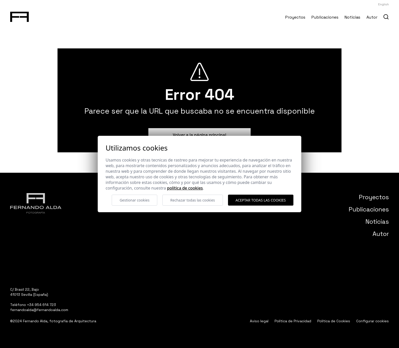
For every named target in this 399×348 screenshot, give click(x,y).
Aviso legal (259, 321)
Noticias (352, 17)
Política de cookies (185, 188)
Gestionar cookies (134, 200)
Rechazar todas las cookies (192, 200)
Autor (371, 17)
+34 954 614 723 (41, 304)
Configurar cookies (372, 321)
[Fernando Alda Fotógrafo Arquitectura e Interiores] (19, 16)
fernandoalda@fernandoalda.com (39, 309)
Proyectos (295, 17)
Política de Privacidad (293, 321)
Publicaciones (324, 17)
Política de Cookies (333, 321)
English (383, 4)
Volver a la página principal (199, 135)
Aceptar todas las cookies (261, 200)
